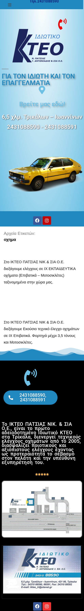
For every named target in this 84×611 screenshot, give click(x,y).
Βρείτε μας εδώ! (42, 104)
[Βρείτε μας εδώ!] (42, 90)
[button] (10, 5)
